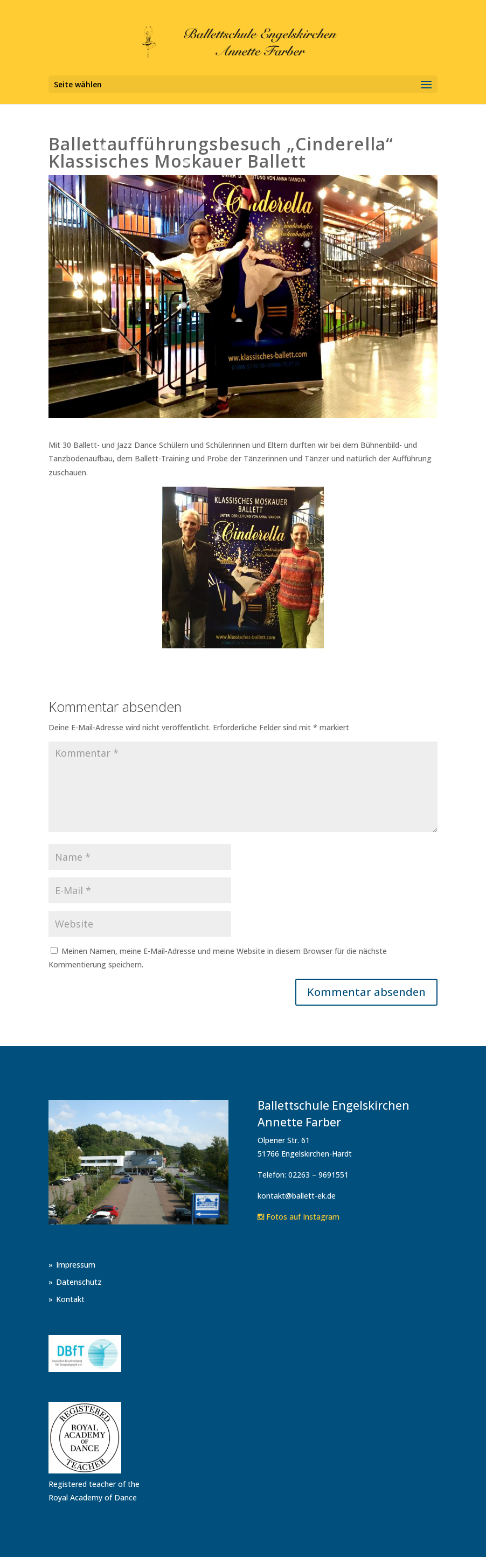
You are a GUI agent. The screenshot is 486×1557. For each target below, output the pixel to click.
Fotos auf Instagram (298, 1217)
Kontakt (70, 1299)
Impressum (75, 1265)
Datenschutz (79, 1282)
